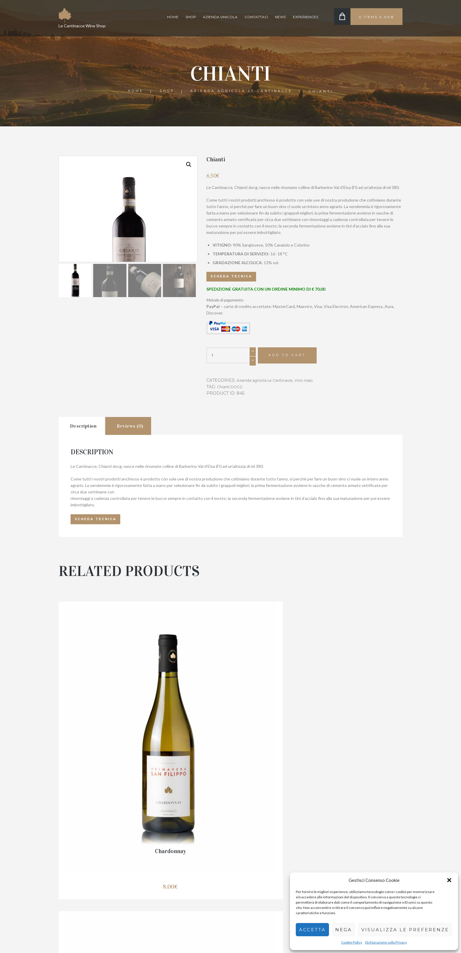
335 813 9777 (159, 882)
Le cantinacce (71, 939)
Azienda (330, 868)
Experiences (305, 17)
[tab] (88, 430)
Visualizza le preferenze (405, 929)
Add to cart (291, 357)
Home (172, 17)
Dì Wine (230, 732)
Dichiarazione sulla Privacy (386, 942)
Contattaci (256, 17)
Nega (343, 929)
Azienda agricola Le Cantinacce (243, 91)
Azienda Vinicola (220, 17)
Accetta (312, 929)
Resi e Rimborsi (249, 859)
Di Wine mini (348, 732)
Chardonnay (112, 732)
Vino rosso (313, 382)
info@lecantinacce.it (165, 901)
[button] (449, 880)
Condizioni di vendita (254, 850)
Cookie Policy (351, 942)
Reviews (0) (148, 430)
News (280, 17)
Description (89, 430)
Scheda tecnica (234, 277)
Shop (191, 17)
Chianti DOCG (231, 389)
